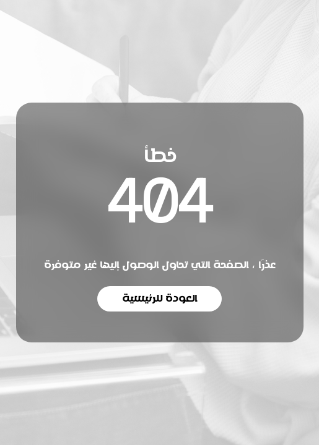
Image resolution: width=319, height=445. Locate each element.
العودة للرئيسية (159, 298)
